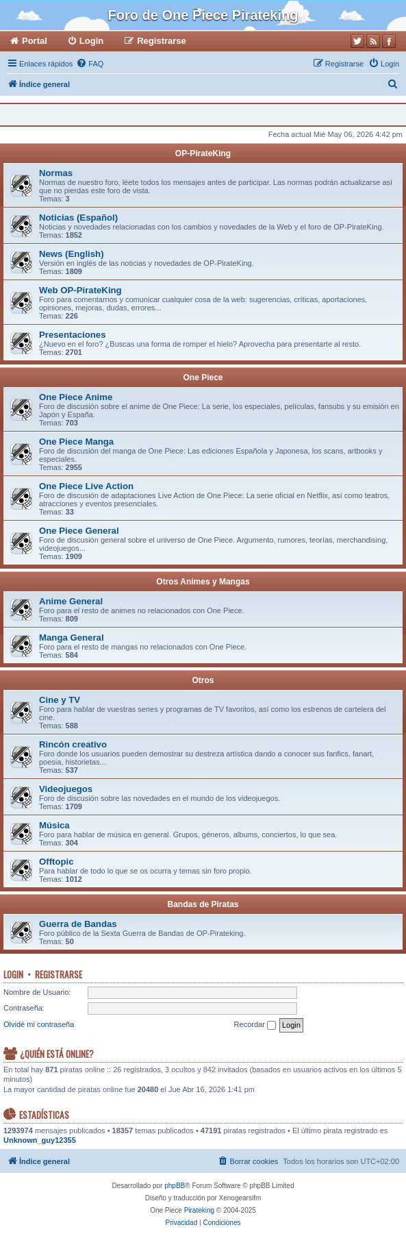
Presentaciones (72, 335)
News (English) (71, 254)
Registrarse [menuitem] (161, 41)
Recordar (255, 1025)
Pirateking (199, 1210)
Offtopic (56, 861)
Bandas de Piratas (202, 904)
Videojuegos (65, 789)
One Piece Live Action (86, 486)
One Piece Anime (75, 397)
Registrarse (58, 974)
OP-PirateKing (203, 153)
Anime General (71, 601)
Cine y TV (59, 700)
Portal (34, 41)
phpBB (174, 1185)
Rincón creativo (73, 744)
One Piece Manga (76, 441)
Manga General (71, 637)
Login (13, 974)
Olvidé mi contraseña (38, 1024)
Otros (203, 680)
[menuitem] (89, 63)
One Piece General (79, 531)
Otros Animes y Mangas (202, 581)
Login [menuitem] (91, 41)
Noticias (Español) (78, 217)
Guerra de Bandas (78, 924)
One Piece (203, 377)
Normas (56, 173)
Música (54, 825)
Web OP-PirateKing (80, 290)
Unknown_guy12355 (39, 1140)
